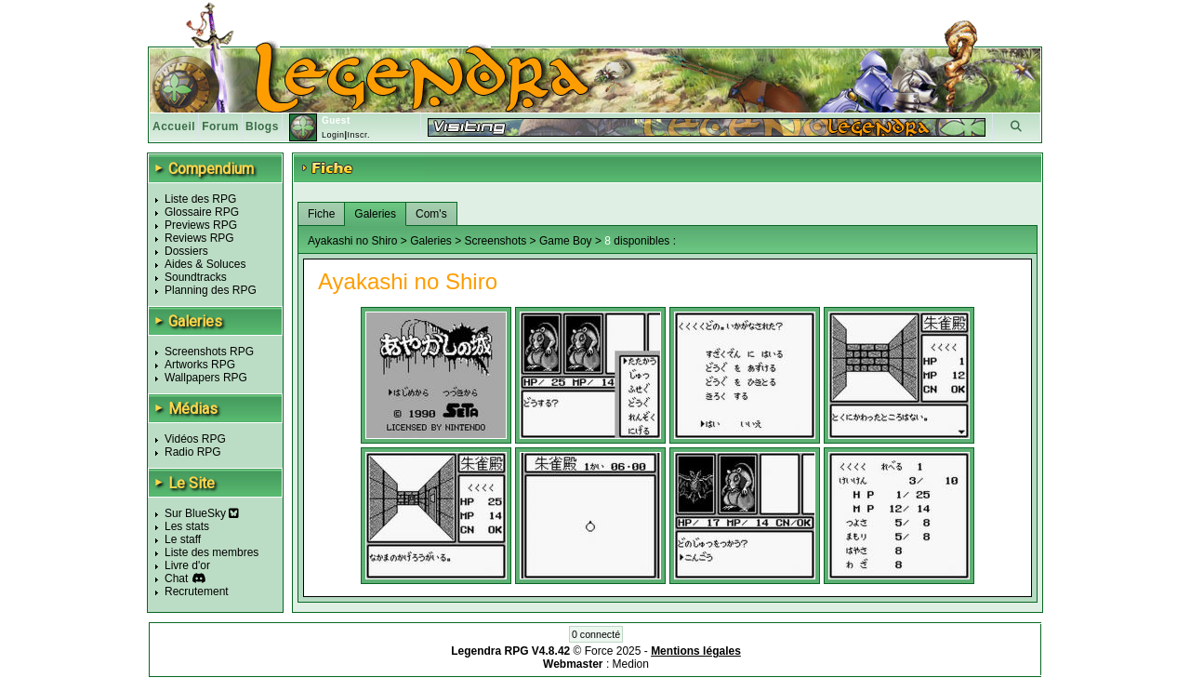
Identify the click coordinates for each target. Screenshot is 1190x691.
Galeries (375, 213)
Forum (220, 126)
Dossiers (186, 251)
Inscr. (358, 135)
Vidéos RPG (195, 438)
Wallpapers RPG (206, 377)
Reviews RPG (199, 238)
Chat (176, 578)
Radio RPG (193, 451)
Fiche (321, 213)
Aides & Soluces (205, 264)
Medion (631, 664)
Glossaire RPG (202, 212)
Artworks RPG (200, 364)
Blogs (262, 126)
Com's (431, 213)
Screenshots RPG (209, 351)
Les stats (187, 526)
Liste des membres (211, 552)
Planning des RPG (211, 290)
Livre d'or (187, 565)
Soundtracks (196, 277)
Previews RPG (201, 225)
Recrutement (197, 591)
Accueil (173, 126)
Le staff (183, 539)
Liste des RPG (200, 199)
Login (333, 135)
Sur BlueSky (202, 513)
